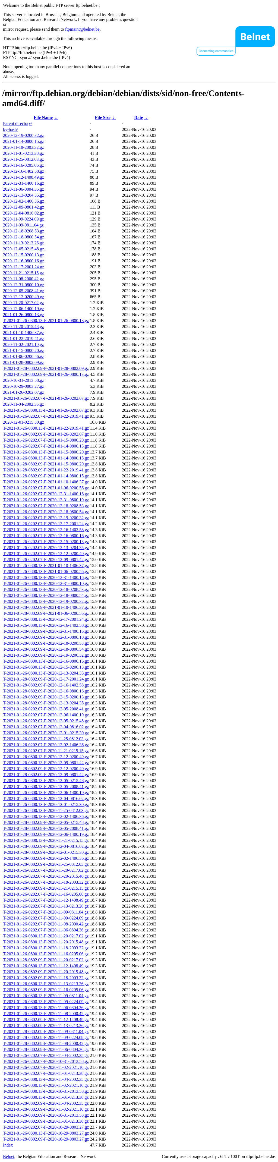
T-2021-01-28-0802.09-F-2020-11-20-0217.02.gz (46, 960)
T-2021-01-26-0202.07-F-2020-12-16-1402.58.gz (46, 529)
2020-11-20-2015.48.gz (23, 326)
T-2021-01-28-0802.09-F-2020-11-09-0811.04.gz (46, 1031)
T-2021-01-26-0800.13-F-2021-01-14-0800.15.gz (46, 458)
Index (8, 1145)
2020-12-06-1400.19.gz (23, 308)
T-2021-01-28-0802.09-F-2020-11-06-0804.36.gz (46, 1049)
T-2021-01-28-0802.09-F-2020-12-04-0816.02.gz (46, 846)
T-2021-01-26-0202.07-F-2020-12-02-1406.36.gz (46, 744)
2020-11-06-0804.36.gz (23, 189)
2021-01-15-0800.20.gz (23, 350)
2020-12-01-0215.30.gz (23, 422)
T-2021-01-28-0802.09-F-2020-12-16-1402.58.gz (46, 685)
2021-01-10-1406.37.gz (23, 332)
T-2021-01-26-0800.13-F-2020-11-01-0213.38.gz (46, 1097)
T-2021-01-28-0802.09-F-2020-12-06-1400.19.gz (46, 834)
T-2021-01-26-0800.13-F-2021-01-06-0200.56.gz (46, 571)
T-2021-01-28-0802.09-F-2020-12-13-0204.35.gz (46, 703)
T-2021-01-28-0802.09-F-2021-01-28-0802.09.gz (46, 368)
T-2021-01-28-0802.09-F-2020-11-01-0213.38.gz (46, 1121)
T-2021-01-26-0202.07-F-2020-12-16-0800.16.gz (46, 535)
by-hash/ (10, 129)
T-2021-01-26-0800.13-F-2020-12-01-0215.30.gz (46, 804)
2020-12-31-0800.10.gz (23, 284)
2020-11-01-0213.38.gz (23, 153)
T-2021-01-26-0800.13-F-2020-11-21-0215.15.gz (46, 840)
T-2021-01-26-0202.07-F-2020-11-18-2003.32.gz (46, 882)
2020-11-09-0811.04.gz (23, 225)
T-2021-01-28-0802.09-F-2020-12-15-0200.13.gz (46, 697)
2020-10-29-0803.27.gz (23, 386)
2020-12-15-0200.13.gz (23, 255)
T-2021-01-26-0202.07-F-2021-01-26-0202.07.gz (46, 398)
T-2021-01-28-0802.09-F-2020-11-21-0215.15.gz (46, 888)
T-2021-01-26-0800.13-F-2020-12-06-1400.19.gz (46, 792)
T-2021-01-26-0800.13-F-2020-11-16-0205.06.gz (46, 954)
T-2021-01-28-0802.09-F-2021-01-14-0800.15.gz (46, 476)
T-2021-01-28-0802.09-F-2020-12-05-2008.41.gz (46, 828)
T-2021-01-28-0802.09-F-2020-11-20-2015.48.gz (46, 971)
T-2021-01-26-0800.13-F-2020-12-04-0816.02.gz (46, 798)
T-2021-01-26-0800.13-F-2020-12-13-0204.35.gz (46, 673)
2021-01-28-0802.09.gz (23, 362)
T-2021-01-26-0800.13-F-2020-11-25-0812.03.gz (46, 810)
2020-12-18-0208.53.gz (23, 231)
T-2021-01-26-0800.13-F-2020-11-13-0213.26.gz (46, 983)
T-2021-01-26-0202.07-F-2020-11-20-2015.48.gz (46, 876)
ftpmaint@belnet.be (82, 29)
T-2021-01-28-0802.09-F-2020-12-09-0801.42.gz (46, 774)
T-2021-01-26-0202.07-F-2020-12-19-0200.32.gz (46, 517)
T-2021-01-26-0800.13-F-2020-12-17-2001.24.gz (46, 619)
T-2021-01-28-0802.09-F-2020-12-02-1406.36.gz (46, 858)
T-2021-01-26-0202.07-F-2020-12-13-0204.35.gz (46, 547)
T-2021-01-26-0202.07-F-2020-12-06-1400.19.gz (46, 715)
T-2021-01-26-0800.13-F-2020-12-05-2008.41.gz (46, 786)
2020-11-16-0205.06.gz (23, 165)
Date (138, 117)
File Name (43, 117)
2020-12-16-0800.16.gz (23, 261)
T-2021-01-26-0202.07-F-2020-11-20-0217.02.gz (46, 870)
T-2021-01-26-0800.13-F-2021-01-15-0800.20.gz (46, 452)
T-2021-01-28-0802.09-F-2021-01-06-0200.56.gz (46, 613)
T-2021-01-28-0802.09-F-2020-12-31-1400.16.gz (46, 631)
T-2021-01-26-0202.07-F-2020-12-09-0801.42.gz (46, 559)
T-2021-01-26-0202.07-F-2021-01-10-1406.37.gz (46, 482)
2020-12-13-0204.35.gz (23, 195)
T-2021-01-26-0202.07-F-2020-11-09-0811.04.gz (46, 912)
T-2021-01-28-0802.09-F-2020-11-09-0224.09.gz (46, 1037)
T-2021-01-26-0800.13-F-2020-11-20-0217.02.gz (46, 936)
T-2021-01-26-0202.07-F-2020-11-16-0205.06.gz (46, 894)
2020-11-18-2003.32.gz (23, 147)
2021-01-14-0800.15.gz (23, 141)
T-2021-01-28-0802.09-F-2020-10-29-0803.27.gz (46, 1139)
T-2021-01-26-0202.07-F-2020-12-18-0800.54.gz (46, 511)
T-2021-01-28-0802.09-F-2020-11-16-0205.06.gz (46, 989)
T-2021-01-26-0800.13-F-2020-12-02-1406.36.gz (46, 816)
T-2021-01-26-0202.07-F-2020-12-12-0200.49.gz (46, 553)
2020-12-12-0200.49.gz (23, 296)
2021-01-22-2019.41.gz (23, 338)
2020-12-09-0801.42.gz (23, 207)
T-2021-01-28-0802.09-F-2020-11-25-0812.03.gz (46, 864)
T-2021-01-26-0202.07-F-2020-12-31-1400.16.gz (46, 494)
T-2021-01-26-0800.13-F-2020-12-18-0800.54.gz (46, 595)
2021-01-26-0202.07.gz (23, 392)
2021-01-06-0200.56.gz (23, 356)
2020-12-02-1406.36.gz (23, 201)
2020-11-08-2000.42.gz (23, 278)
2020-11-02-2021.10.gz (23, 344)
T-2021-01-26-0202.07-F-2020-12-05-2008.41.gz (46, 709)
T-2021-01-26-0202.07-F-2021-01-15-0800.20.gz (46, 440)
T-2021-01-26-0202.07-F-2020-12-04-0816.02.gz (46, 727)
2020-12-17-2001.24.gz (23, 266)
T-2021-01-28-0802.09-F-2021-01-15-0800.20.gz (46, 464)
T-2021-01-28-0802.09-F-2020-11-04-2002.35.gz (46, 1103)
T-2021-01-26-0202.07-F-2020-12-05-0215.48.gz (46, 721)
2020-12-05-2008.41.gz (23, 290)
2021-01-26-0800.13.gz (23, 314)
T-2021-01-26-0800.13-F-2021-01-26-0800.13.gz (46, 320)
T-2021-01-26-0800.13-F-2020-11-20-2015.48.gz (46, 942)
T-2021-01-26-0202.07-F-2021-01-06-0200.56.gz (46, 488)
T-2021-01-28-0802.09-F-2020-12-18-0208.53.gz (46, 643)
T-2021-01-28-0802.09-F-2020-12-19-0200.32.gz (46, 655)
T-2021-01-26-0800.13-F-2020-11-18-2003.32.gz (46, 948)
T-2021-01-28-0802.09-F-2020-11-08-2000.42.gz (46, 1043)
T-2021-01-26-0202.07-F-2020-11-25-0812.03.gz (46, 738)
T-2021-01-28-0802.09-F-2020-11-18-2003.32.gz (46, 977)
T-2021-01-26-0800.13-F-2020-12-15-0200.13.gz (46, 667)
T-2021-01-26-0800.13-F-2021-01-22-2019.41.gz (46, 428)
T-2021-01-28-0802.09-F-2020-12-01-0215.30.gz (46, 852)
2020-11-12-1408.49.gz (23, 177)
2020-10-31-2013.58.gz (23, 380)
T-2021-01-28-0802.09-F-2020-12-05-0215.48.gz (46, 822)
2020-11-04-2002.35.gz (23, 404)
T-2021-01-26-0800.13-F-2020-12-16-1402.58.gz (46, 625)
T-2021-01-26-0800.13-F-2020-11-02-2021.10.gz (46, 1085)
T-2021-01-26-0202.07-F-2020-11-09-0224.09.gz (46, 918)
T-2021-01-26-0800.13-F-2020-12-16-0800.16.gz (46, 661)
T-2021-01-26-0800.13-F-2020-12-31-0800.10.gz (46, 583)
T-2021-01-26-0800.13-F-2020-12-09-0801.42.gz (46, 762)
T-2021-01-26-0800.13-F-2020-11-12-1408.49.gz (46, 965)
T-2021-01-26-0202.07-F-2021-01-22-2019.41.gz (46, 416)
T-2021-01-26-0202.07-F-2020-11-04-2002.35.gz (46, 1055)
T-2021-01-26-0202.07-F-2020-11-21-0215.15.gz (46, 750)
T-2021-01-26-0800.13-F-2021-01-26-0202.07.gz (46, 410)
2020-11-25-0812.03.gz (23, 159)
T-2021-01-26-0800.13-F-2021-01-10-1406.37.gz (46, 565)
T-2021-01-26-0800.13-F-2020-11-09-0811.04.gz (46, 995)
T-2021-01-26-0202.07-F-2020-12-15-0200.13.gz (46, 541)
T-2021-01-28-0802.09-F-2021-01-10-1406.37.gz (46, 607)
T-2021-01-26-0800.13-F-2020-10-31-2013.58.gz (46, 1091)
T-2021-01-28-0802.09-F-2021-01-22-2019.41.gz (46, 470)
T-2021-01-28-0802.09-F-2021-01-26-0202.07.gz (46, 434)
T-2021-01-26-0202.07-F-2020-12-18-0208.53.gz (46, 505)
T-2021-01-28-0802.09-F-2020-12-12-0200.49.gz (46, 768)
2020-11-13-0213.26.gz (23, 243)
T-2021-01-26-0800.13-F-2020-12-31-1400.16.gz (46, 577)
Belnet (8, 1156)
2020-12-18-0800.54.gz (23, 237)
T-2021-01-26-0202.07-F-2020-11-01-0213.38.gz (46, 1073)
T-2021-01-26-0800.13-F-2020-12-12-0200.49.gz (46, 756)
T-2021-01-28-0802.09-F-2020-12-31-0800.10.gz (46, 637)
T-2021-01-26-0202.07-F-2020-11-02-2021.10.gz (46, 1067)
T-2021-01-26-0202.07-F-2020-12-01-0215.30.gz (46, 732)
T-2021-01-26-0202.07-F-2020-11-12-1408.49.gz (46, 900)
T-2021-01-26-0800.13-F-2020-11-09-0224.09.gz (46, 1001)
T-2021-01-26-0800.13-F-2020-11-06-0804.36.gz (46, 1007)
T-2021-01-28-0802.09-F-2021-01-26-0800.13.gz (46, 374)
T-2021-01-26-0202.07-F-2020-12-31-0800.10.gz (46, 499)
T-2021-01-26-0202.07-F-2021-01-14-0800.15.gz (46, 446)
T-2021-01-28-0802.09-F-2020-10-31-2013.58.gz (46, 1115)
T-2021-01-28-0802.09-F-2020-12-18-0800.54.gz (46, 649)
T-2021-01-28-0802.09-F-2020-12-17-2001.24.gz (46, 679)
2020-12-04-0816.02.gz (23, 213)
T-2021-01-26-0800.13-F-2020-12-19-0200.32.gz (46, 601)
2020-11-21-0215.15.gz (23, 272)
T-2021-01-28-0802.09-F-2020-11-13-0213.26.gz (46, 1025)
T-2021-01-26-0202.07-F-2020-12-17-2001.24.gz (46, 523)
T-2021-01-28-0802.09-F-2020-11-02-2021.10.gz (46, 1109)
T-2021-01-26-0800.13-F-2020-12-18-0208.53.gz (46, 589)
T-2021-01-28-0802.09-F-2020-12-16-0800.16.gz (46, 691)
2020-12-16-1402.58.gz (23, 171)
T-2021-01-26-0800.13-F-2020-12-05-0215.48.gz (46, 780)
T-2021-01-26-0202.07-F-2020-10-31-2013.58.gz (46, 1061)
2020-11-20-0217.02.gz (23, 302)
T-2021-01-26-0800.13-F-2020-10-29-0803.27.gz (46, 1133)
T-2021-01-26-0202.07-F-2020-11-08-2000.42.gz (46, 924)
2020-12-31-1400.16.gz (23, 183)
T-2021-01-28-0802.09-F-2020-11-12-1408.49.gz (46, 1019)
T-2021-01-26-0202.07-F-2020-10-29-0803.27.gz (46, 1127)
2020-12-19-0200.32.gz (23, 135)
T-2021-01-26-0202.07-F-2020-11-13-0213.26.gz (46, 906)
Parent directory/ (17, 123)
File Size (102, 117)
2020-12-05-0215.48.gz (23, 249)
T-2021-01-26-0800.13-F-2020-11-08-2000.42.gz (46, 1013)
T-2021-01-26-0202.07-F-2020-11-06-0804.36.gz (46, 930)
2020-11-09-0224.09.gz (23, 219)
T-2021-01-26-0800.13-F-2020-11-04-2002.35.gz (46, 1079)
